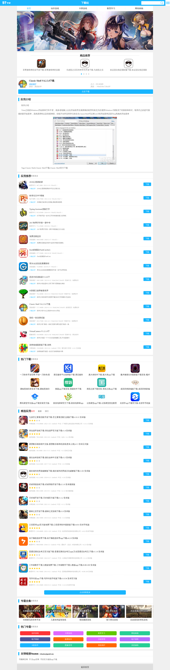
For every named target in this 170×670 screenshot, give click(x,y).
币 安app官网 (34, 659)
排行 (47, 411)
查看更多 (34, 176)
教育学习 (111, 8)
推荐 (33, 411)
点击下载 (85, 92)
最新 (40, 411)
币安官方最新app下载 (48, 659)
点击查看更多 (85, 592)
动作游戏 (55, 8)
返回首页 (85, 667)
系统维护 (32, 84)
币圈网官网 (23, 659)
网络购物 (139, 8)
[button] (81, 74)
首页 (29, 8)
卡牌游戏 (83, 8)
